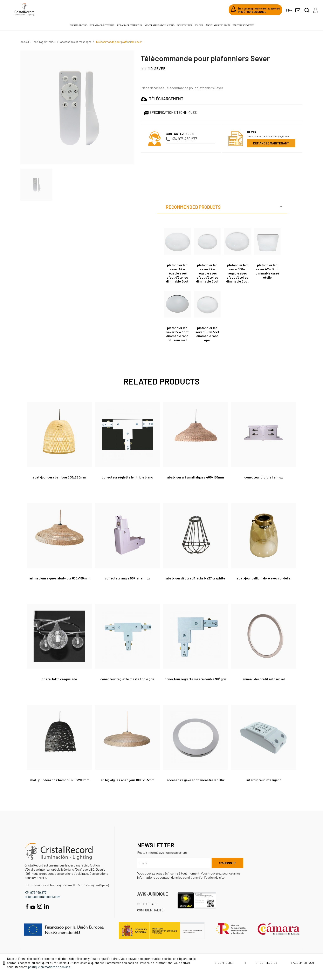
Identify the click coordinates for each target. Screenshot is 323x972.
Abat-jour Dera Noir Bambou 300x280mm (59, 780)
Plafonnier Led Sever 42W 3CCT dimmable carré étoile (267, 271)
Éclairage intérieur (102, 25)
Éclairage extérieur (129, 25)
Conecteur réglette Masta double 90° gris (196, 679)
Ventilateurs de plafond (159, 25)
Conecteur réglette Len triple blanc (127, 477)
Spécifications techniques (170, 112)
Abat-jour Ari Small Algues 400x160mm (195, 477)
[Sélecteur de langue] (288, 10)
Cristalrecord (79, 25)
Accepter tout (302, 962)
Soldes (199, 25)
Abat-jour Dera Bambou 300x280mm (59, 477)
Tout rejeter (266, 962)
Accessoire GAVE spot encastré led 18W (195, 780)
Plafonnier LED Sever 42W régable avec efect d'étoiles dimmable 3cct (177, 273)
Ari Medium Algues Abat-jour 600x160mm (59, 578)
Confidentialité (150, 910)
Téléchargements (243, 25)
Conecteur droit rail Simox (263, 477)
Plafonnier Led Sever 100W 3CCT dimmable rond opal (207, 334)
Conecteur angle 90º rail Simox (127, 578)
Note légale (147, 904)
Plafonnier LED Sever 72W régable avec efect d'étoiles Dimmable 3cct (207, 273)
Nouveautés (184, 25)
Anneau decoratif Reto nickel (263, 679)
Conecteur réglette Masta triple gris (127, 679)
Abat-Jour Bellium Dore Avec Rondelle (263, 578)
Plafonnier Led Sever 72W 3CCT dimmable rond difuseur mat (177, 334)
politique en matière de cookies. (49, 967)
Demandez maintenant (271, 143)
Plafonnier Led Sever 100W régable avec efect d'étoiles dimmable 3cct (237, 273)
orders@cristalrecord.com (42, 896)
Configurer (230, 963)
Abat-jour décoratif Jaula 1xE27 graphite (195, 578)
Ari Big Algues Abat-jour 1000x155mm (127, 780)
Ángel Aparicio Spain (218, 25)
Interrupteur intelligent (263, 780)
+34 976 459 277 (181, 138)
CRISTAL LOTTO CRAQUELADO (59, 679)
